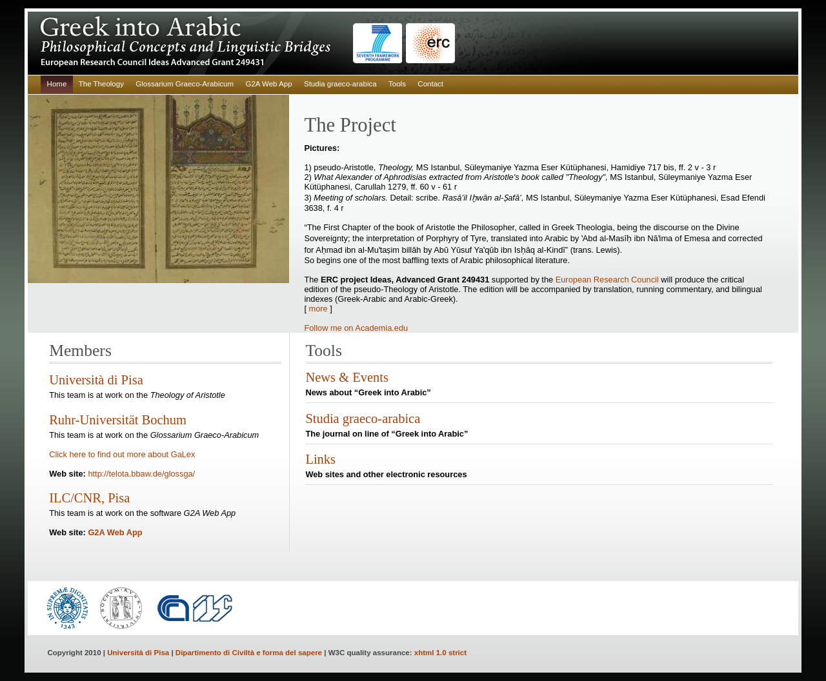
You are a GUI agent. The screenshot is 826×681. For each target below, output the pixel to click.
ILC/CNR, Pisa (89, 498)
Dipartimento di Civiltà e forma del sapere (249, 652)
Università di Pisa (96, 380)
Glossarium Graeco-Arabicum (185, 84)
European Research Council (608, 279)
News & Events (346, 377)
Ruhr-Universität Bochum (117, 420)
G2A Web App (268, 84)
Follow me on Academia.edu (356, 328)
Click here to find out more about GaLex (122, 454)
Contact (430, 84)
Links (320, 459)
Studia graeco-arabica (340, 84)
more (319, 308)
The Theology (101, 84)
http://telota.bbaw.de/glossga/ (141, 474)
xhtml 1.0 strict (440, 652)
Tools (397, 84)
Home (57, 84)
